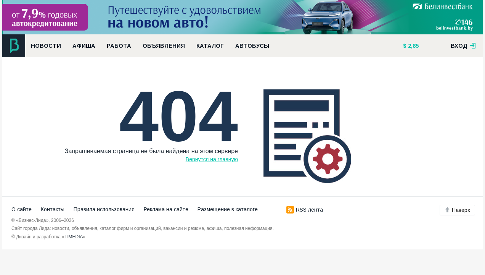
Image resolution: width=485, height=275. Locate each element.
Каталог (210, 46)
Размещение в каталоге (228, 209)
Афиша (83, 46)
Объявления (164, 46)
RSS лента (304, 210)
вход (463, 46)
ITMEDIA (73, 236)
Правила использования (104, 209)
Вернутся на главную (212, 159)
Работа (119, 46)
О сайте (21, 209)
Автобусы (252, 46)
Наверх (457, 210)
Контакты (52, 209)
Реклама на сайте (166, 209)
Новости (46, 46)
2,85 (412, 46)
